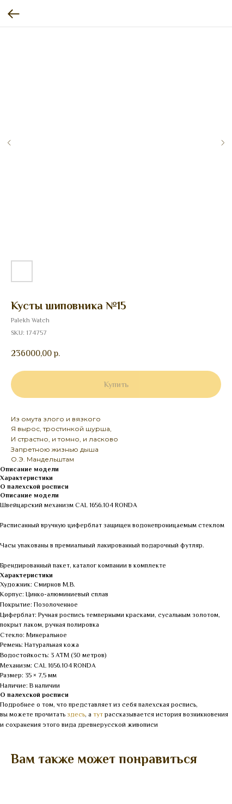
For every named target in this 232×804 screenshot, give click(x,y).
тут (98, 714)
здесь (76, 714)
